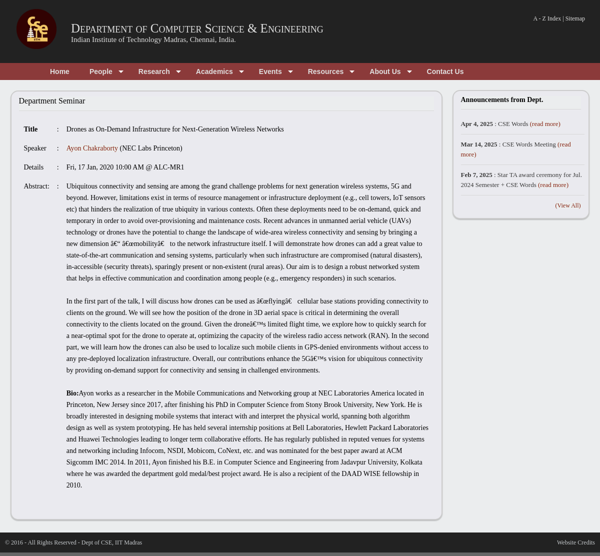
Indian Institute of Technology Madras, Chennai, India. (153, 40)
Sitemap (575, 18)
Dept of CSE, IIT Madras (112, 542)
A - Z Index (548, 18)
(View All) (568, 205)
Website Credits (576, 542)
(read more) (545, 124)
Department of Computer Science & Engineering (197, 28)
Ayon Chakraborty (92, 148)
